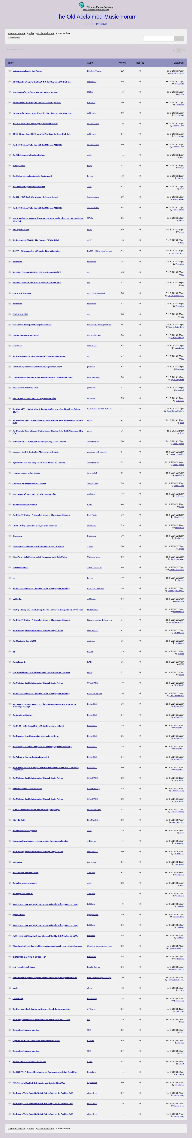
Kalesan (181, 1043)
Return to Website (16, 33)
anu (182, 316)
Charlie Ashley (178, 791)
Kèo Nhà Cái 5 (178, 822)
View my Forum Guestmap (100, 7)
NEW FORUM (100, 24)
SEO (182, 1032)
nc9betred (180, 400)
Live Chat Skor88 (177, 695)
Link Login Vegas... (176, 590)
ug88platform (178, 917)
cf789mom (179, 527)
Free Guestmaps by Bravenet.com (96, 10)
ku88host (180, 906)
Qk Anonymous (177, 379)
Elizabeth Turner (177, 73)
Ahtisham (180, 643)
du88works (179, 84)
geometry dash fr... (176, 454)
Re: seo (181, 178)
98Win (181, 220)
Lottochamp (179, 1001)
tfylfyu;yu (180, 1011)
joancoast (180, 369)
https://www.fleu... (176, 622)
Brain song (179, 538)
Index (31, 33)
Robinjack (180, 1074)
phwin (181, 990)
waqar (181, 168)
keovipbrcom (178, 611)
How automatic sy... (176, 980)
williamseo (179, 843)
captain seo (179, 348)
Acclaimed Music (45, 33)
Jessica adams (178, 199)
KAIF (181, 506)
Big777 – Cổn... (177, 253)
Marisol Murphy (177, 337)
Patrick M (180, 105)
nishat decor (179, 1095)
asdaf (182, 157)
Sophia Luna (179, 485)
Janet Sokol (179, 475)
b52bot (181, 94)
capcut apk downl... (176, 295)
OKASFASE (179, 632)
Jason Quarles (178, 443)
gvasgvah (180, 390)
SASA (181, 1064)
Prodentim (180, 264)
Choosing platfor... (176, 948)
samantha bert (178, 126)
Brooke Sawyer (177, 969)
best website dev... (176, 327)
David (181, 674)
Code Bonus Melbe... (175, 411)
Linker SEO (179, 706)
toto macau (179, 864)
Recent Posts (14, 37)
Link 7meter (179, 517)
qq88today (180, 601)
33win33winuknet (176, 569)
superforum (179, 1085)
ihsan (182, 422)
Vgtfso (181, 548)
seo (182, 274)
